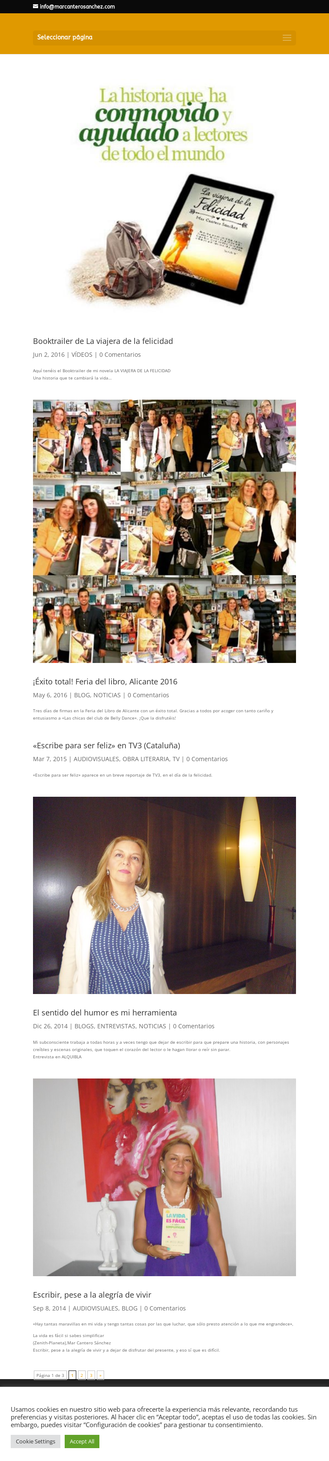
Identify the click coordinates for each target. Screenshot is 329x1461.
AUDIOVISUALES (96, 759)
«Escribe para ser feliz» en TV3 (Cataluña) (106, 745)
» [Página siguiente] (100, 1375)
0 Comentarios (120, 354)
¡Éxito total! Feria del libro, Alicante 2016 (105, 681)
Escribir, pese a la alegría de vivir (92, 1294)
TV (176, 759)
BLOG (82, 695)
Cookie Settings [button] (35, 1441)
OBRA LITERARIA (146, 759)
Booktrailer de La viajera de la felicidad (103, 341)
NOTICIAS (107, 695)
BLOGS (84, 1026)
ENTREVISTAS (116, 1026)
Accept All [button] (82, 1441)
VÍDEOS (82, 354)
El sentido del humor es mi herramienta (105, 1012)
